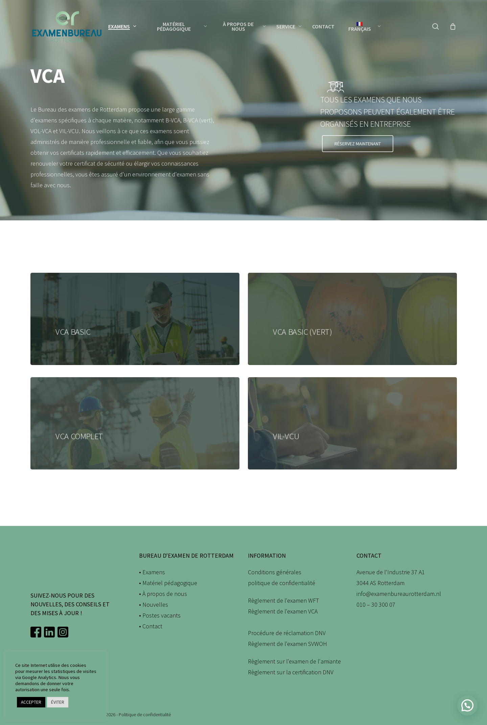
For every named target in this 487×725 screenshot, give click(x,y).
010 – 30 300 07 (375, 604)
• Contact (150, 626)
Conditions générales (274, 572)
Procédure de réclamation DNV (287, 633)
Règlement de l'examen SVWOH (287, 644)
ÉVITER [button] (57, 702)
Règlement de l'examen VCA (283, 611)
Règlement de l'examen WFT (283, 600)
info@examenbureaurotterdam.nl (398, 594)
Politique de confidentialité (145, 714)
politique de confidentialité (281, 583)
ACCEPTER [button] (31, 702)
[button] (357, 143)
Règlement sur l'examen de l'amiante (294, 661)
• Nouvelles (153, 604)
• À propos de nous (163, 594)
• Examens (152, 572)
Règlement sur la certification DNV (290, 672)
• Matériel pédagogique (168, 583)
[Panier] (453, 26)
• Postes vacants (160, 615)
